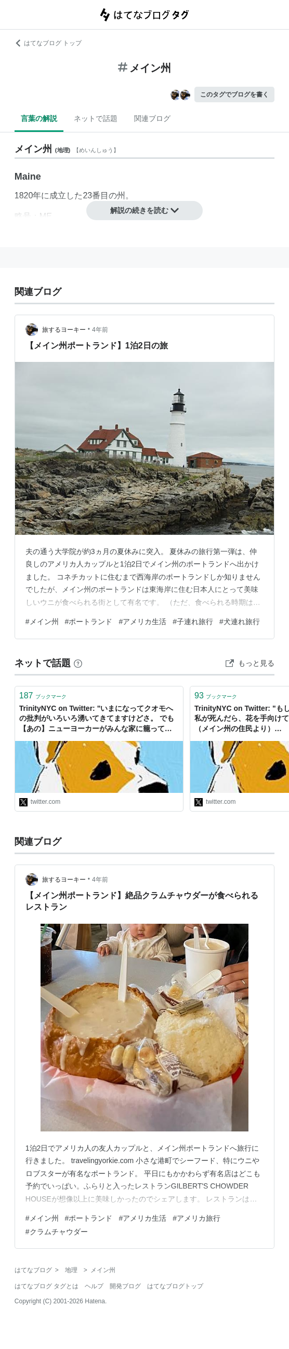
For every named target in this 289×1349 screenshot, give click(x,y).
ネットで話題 (95, 118)
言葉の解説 (39, 118)
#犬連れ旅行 (239, 621)
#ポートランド (89, 621)
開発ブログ (125, 1286)
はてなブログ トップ (48, 43)
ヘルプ (94, 1286)
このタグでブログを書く (234, 94)
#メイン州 (42, 621)
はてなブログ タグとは (46, 1286)
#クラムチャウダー (56, 1231)
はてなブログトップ (175, 1286)
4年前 (100, 329)
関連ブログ (152, 118)
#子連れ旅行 (193, 621)
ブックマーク (43, 695)
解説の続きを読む (144, 210)
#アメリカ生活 (142, 621)
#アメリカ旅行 (196, 1218)
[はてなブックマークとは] (78, 663)
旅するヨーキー (64, 329)
